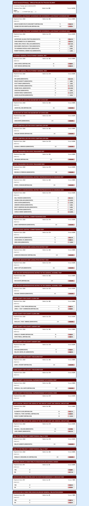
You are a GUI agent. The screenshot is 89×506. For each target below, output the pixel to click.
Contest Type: (27, 11)
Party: (15, 11)
